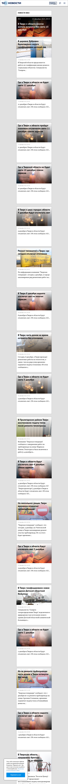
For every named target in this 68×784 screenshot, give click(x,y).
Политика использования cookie (15, 770)
